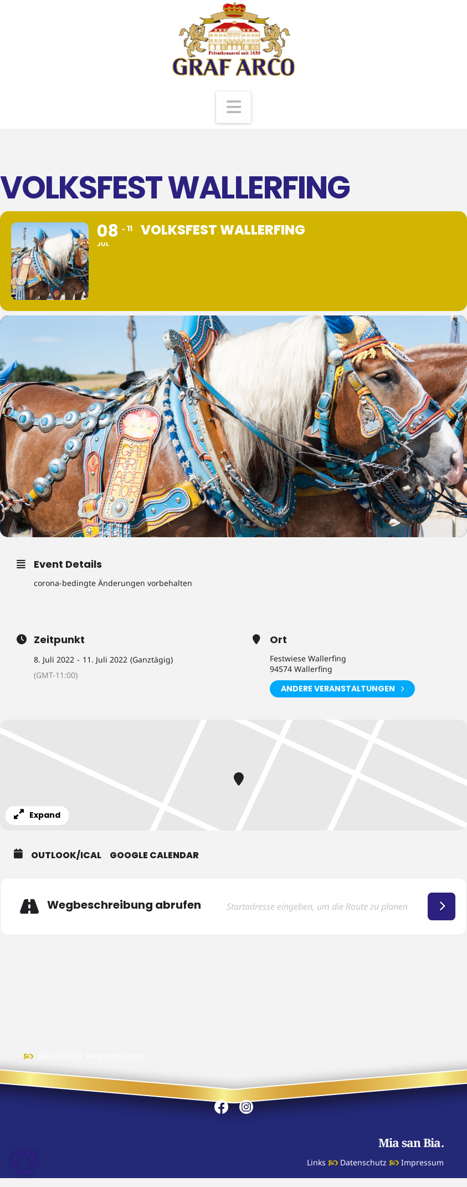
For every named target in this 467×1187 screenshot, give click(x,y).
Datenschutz (363, 1162)
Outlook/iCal (66, 855)
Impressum (422, 1162)
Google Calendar (154, 855)
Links (316, 1162)
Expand (37, 815)
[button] (234, 107)
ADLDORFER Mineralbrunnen (92, 1056)
